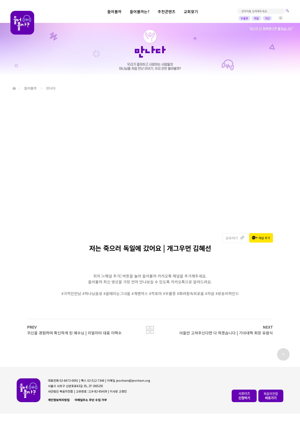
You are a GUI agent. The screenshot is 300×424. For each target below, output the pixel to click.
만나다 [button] (51, 88)
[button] (14, 88)
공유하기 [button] (232, 237)
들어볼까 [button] (30, 88)
